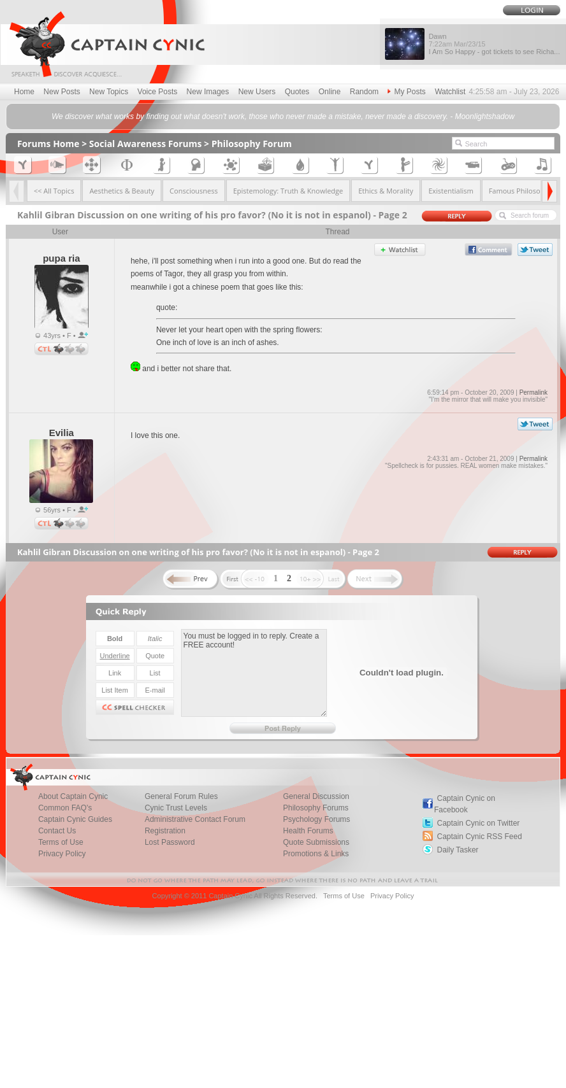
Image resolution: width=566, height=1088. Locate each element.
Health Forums (308, 830)
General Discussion (316, 796)
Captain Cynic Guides (75, 819)
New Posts (61, 91)
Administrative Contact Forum (195, 819)
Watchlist (450, 91)
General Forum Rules (181, 796)
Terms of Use (60, 842)
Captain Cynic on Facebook (464, 804)
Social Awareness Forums (145, 144)
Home (24, 91)
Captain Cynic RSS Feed (479, 836)
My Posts (406, 91)
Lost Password (170, 842)
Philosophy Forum (252, 144)
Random (364, 91)
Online (330, 91)
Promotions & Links (316, 853)
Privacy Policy (62, 853)
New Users (257, 91)
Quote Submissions (316, 842)
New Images (208, 91)
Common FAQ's (65, 807)
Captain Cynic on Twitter (478, 823)
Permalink (533, 392)
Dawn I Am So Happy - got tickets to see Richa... (494, 43)
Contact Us (57, 830)
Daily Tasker (457, 849)
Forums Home (48, 144)
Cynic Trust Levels (176, 807)
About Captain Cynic (73, 796)
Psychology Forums (316, 819)
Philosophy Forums (316, 807)
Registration (165, 830)
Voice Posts (158, 91)
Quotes (297, 91)
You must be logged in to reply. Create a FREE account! (254, 673)
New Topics (108, 91)
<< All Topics (54, 190)
